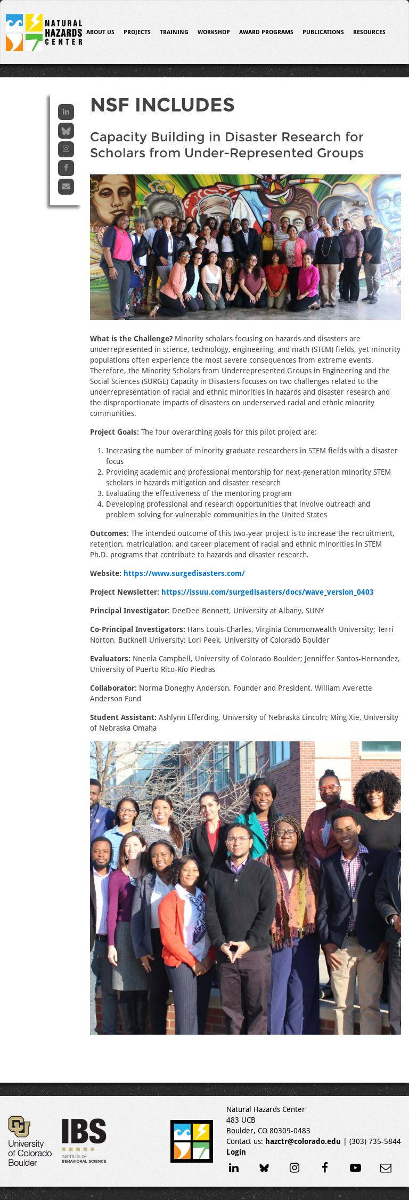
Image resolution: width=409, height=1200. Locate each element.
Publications (323, 32)
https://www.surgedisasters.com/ (184, 573)
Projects (137, 32)
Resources (369, 32)
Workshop (214, 32)
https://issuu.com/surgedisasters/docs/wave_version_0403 (267, 592)
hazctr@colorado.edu (303, 1141)
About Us (100, 32)
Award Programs (266, 32)
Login (236, 1152)
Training (174, 32)
